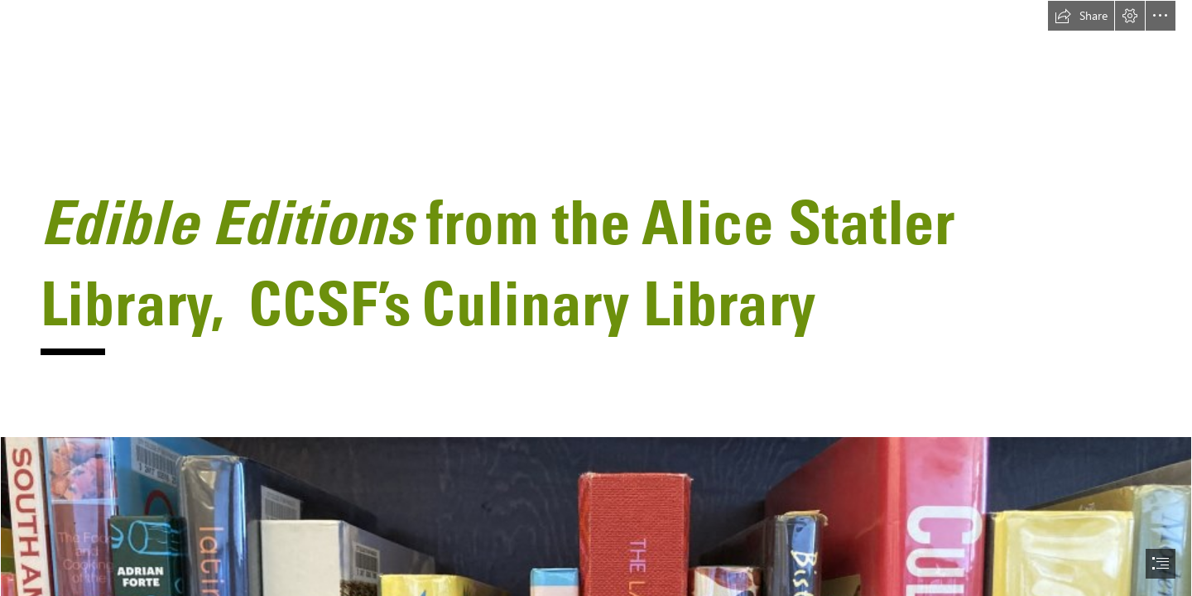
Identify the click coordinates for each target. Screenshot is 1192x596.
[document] (596, 298)
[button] (1081, 16)
